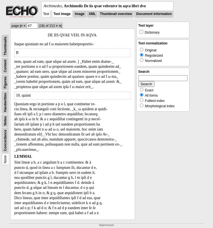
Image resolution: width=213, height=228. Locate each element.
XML (92, 14)
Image (80, 14)
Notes (5, 121)
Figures (5, 82)
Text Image (62, 14)
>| (60, 26)
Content (5, 66)
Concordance (5, 140)
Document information (154, 14)
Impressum (106, 225)
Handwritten (5, 102)
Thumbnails (5, 46)
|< (21, 26)
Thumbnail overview (116, 14)
